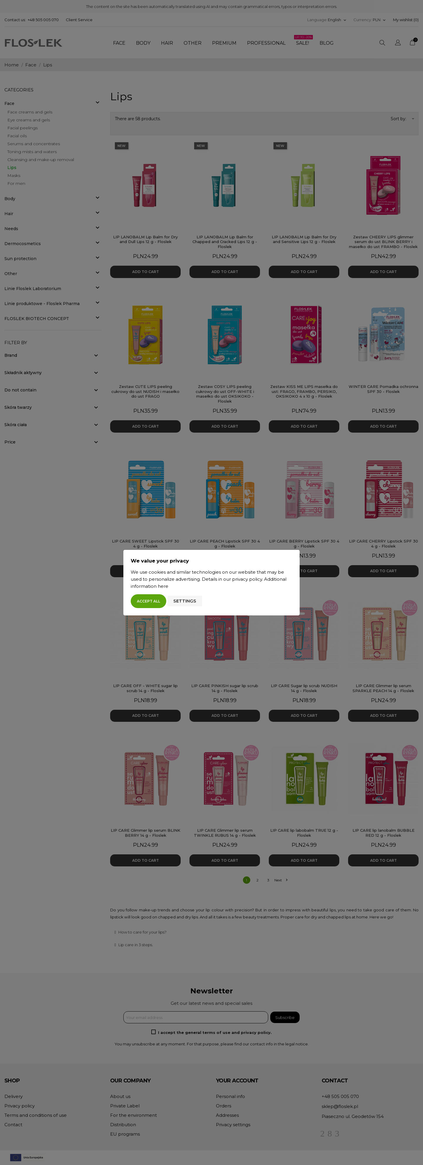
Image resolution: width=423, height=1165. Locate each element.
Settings (184, 601)
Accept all (148, 601)
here (163, 586)
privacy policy (247, 579)
